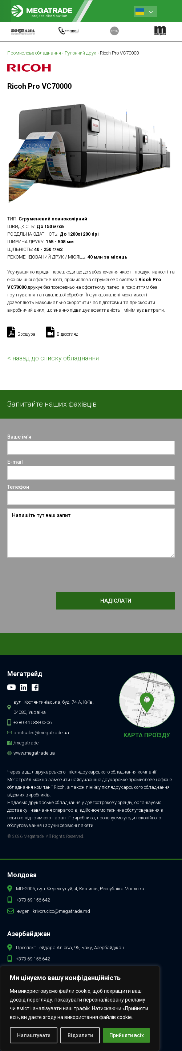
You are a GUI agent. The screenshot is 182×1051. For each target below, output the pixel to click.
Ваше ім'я (19, 437)
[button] (167, 10)
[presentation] (62, 575)
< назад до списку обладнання (53, 358)
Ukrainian (140, 11)
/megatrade (26, 743)
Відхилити (80, 1035)
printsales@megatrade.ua (41, 732)
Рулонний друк (80, 53)
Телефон (18, 487)
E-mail (15, 462)
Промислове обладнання (34, 53)
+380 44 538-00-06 (32, 722)
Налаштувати (33, 1035)
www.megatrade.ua (34, 753)
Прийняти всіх (126, 1035)
